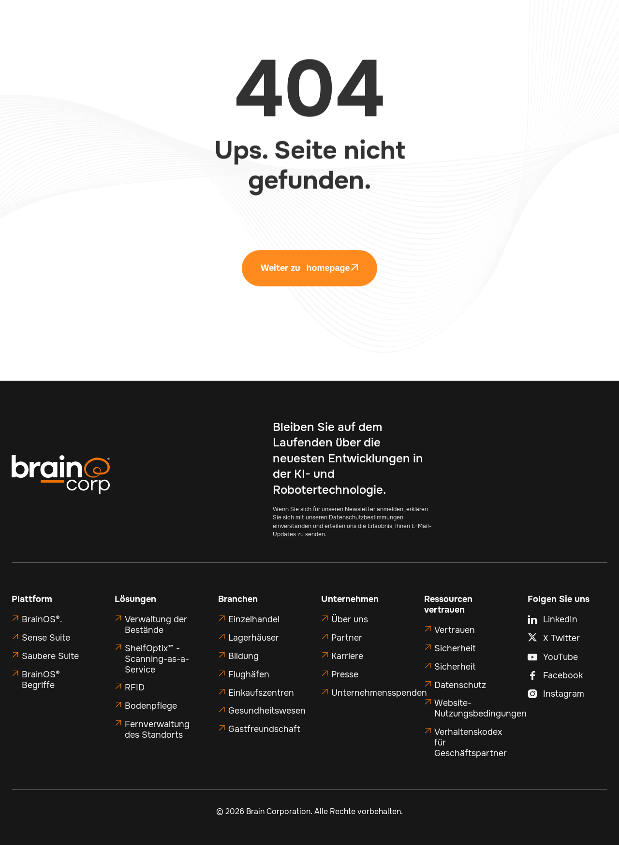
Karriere (347, 656)
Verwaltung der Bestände (156, 624)
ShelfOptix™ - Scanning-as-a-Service (157, 659)
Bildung (243, 656)
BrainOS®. (42, 619)
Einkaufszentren (261, 692)
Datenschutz (460, 685)
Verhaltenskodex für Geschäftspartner (470, 743)
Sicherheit (455, 648)
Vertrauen (454, 630)
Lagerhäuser (253, 637)
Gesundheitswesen (267, 710)
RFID (135, 687)
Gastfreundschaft (264, 729)
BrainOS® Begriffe (41, 679)
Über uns (349, 619)
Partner (346, 637)
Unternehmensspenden (379, 692)
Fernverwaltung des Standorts (157, 729)
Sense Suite (46, 637)
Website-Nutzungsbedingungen (480, 708)
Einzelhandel (254, 619)
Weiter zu (309, 278)
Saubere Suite (50, 656)
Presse (344, 674)
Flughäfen (248, 674)
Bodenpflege (151, 706)
